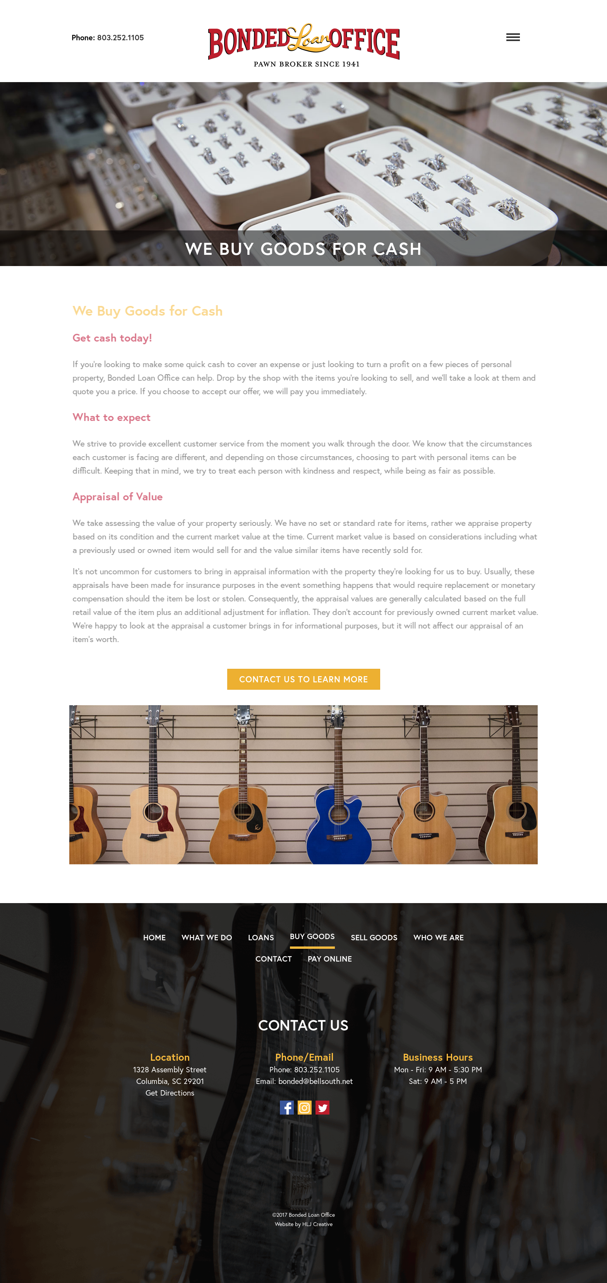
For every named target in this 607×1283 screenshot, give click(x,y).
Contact (273, 958)
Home (154, 937)
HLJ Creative (317, 1224)
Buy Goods (312, 936)
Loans (261, 937)
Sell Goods (374, 937)
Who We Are (438, 937)
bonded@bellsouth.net (315, 1081)
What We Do (207, 937)
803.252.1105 (119, 37)
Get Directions (170, 1092)
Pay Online (330, 958)
